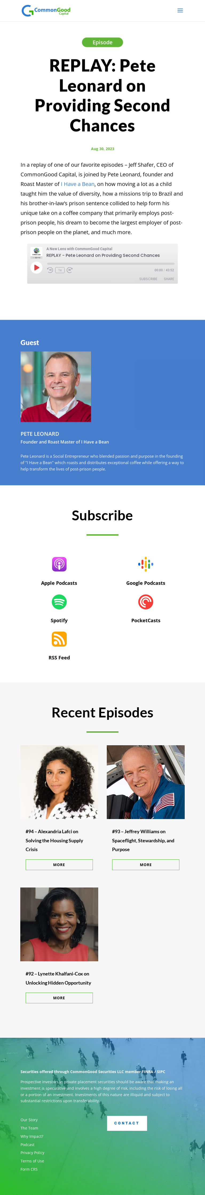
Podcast (27, 1144)
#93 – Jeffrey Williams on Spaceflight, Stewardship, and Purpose (143, 840)
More (59, 864)
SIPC (161, 1071)
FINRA (147, 1071)
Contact (127, 1123)
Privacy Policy (32, 1152)
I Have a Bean (77, 185)
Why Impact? (32, 1136)
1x (60, 272)
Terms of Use (32, 1160)
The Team (29, 1128)
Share (169, 280)
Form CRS (29, 1169)
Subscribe (148, 280)
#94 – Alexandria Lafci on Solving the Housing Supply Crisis (54, 840)
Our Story (29, 1119)
